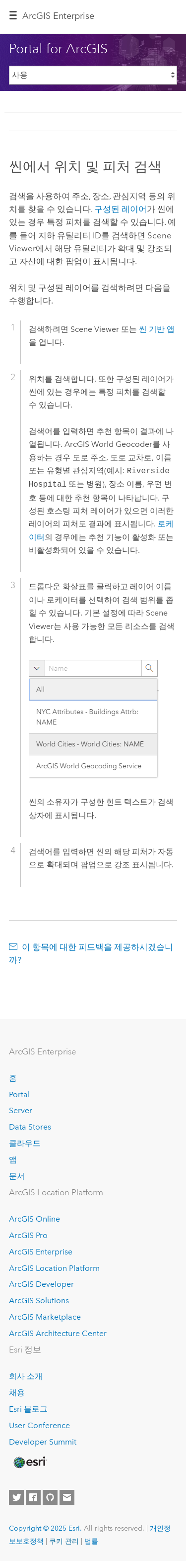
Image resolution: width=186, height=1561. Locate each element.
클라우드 (25, 1143)
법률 (91, 1541)
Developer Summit (42, 1442)
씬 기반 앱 (157, 329)
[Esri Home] (29, 1462)
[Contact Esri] (67, 1497)
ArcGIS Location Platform (54, 1268)
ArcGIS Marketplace (45, 1317)
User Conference (39, 1425)
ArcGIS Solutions (39, 1300)
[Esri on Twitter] (16, 1497)
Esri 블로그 (28, 1409)
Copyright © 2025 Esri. (45, 1528)
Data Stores (30, 1127)
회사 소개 (26, 1376)
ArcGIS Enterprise (58, 15)
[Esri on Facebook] (33, 1497)
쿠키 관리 (64, 1541)
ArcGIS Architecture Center (58, 1333)
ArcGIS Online (34, 1219)
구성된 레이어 (120, 209)
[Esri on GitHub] (50, 1497)
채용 (17, 1392)
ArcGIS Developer (41, 1284)
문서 (17, 1176)
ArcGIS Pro (28, 1235)
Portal (19, 1094)
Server (20, 1110)
